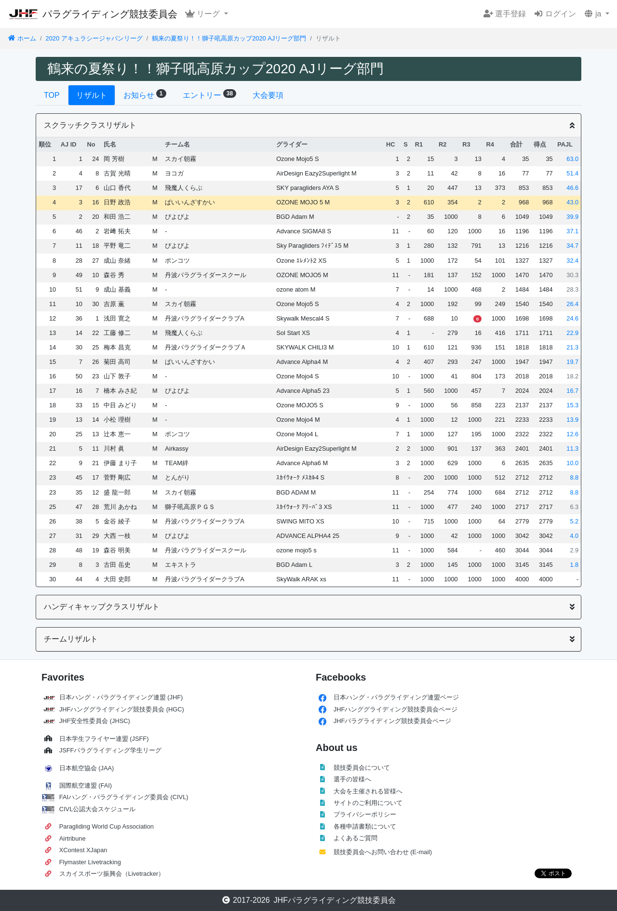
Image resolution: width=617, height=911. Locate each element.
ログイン (555, 14)
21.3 (572, 347)
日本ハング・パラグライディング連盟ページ (396, 697)
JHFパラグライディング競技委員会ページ (392, 720)
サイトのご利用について (368, 802)
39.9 (572, 216)
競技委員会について (362, 767)
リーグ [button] (203, 14)
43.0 (572, 202)
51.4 (572, 173)
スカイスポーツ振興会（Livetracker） (112, 873)
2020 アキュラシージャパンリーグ (94, 38)
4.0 (574, 535)
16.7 (572, 390)
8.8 (574, 477)
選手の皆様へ (352, 779)
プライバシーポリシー (365, 814)
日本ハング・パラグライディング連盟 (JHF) (121, 697)
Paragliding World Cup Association (106, 826)
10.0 (572, 463)
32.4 (572, 260)
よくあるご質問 (355, 838)
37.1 (572, 231)
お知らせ (144, 94)
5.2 (574, 521)
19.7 (572, 361)
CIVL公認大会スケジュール (97, 809)
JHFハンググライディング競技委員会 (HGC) (121, 709)
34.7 (572, 245)
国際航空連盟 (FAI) (85, 785)
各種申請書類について (365, 826)
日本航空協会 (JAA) (86, 768)
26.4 (572, 304)
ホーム (22, 38)
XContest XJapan (83, 850)
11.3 (572, 448)
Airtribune (72, 838)
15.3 (572, 405)
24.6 (572, 318)
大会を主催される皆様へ (368, 791)
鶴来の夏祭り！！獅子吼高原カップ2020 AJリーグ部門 (229, 38)
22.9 (572, 332)
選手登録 (504, 14)
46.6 (572, 187)
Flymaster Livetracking (90, 862)
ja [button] (594, 14)
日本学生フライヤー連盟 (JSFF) (104, 738)
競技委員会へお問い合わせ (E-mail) (383, 852)
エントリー (210, 94)
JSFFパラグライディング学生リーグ (110, 750)
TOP (52, 95)
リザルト (91, 95)
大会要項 (268, 95)
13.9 (572, 419)
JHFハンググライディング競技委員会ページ (395, 709)
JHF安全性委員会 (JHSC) (94, 720)
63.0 (572, 158)
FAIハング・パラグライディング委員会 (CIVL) (123, 797)
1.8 (574, 564)
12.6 (572, 434)
